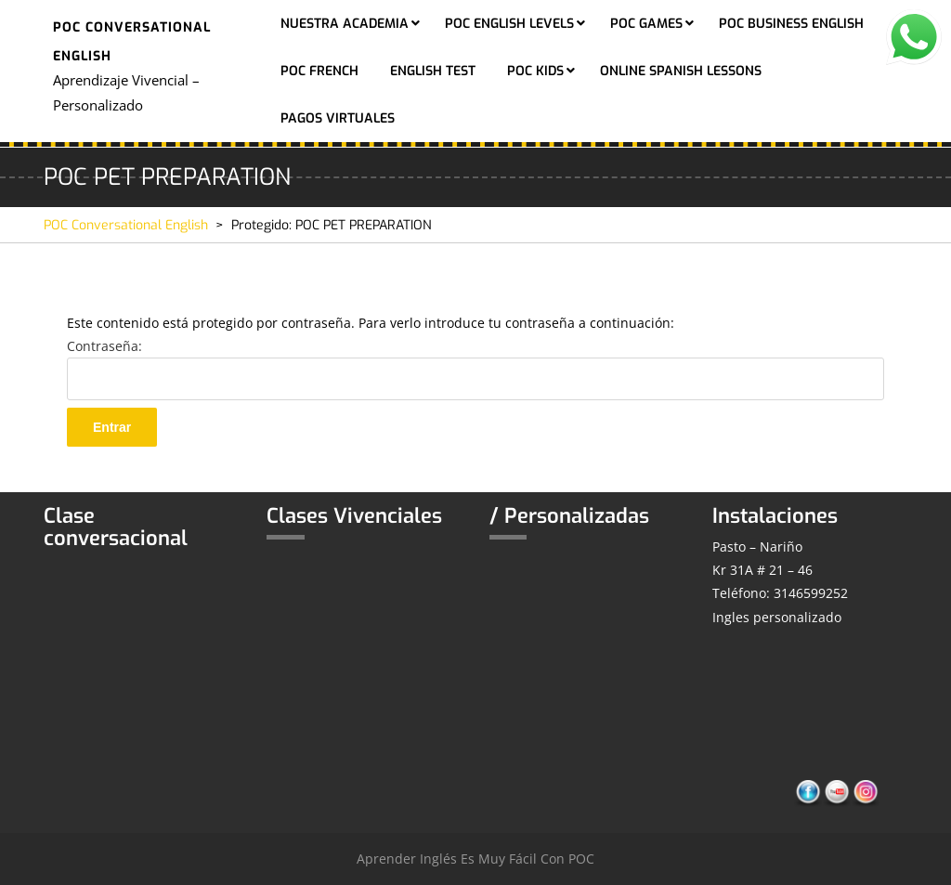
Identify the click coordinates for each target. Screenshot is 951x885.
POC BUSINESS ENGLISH (791, 24)
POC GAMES (646, 24)
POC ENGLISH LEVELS (509, 24)
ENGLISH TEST (433, 71)
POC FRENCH (319, 71)
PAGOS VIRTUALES (337, 118)
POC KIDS (535, 71)
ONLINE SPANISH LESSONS (681, 71)
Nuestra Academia (344, 24)
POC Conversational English (126, 225)
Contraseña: (475, 368)
